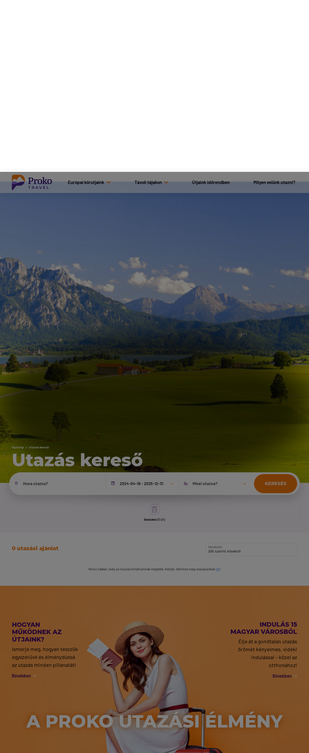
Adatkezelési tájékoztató (139, 732)
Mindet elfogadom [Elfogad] (251, 729)
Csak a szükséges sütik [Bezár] (251, 714)
